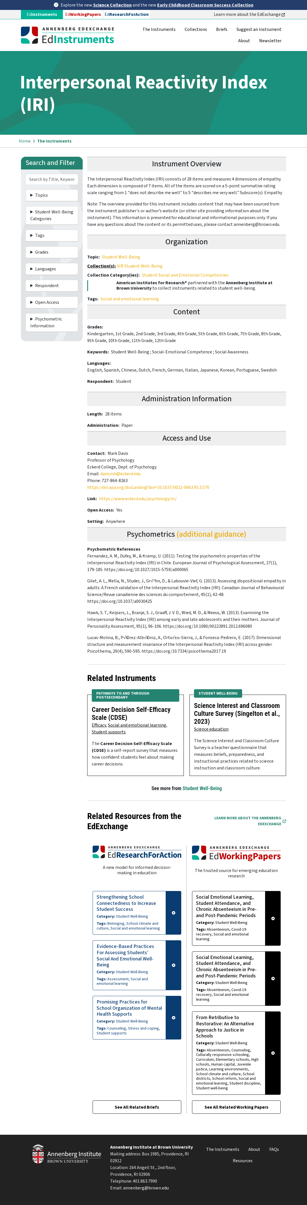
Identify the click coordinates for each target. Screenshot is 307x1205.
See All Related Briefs (137, 1107)
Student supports (109, 732)
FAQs (274, 1149)
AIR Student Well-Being (140, 266)
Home (25, 141)
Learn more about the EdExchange (249, 14)
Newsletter (270, 41)
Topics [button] (41, 195)
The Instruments (159, 29)
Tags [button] (39, 235)
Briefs (221, 29)
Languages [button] (45, 269)
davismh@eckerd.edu (120, 474)
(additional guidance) (211, 534)
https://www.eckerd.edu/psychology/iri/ (138, 499)
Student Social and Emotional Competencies (185, 275)
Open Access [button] (47, 302)
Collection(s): (101, 266)
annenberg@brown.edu (146, 1188)
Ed (83, 14)
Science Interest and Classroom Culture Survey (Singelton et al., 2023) (237, 713)
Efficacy (99, 725)
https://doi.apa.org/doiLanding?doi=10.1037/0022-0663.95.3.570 (148, 487)
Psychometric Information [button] (46, 322)
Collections (196, 29)
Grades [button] (41, 252)
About (244, 41)
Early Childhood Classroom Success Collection (205, 5)
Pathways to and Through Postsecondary (122, 695)
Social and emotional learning (130, 299)
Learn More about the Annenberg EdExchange (250, 821)
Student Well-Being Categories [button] (51, 215)
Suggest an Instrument (259, 29)
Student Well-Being (121, 257)
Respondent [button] (47, 286)
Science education (211, 729)
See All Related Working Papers (236, 1107)
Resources (243, 1161)
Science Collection (112, 5)
